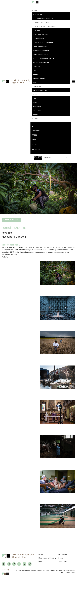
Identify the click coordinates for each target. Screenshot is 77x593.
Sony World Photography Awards (45, 26)
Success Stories (39, 78)
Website (5, 257)
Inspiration (37, 106)
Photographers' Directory (43, 18)
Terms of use (62, 562)
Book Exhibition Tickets (40, 22)
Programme (36, 86)
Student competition (41, 50)
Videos (35, 114)
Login (34, 145)
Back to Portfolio (11, 219)
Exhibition (36, 30)
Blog (34, 98)
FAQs (34, 140)
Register (36, 149)
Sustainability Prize (40, 90)
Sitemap (61, 558)
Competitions (38, 38)
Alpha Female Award (41, 62)
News (35, 102)
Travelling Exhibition (40, 34)
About (34, 10)
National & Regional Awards (43, 58)
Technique (37, 110)
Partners (36, 130)
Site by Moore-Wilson (68, 572)
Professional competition (43, 42)
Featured (35, 94)
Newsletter (38, 157)
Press (34, 135)
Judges (35, 74)
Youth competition (40, 54)
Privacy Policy (62, 554)
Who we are (37, 14)
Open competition (40, 46)
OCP (34, 70)
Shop (35, 82)
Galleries (36, 66)
